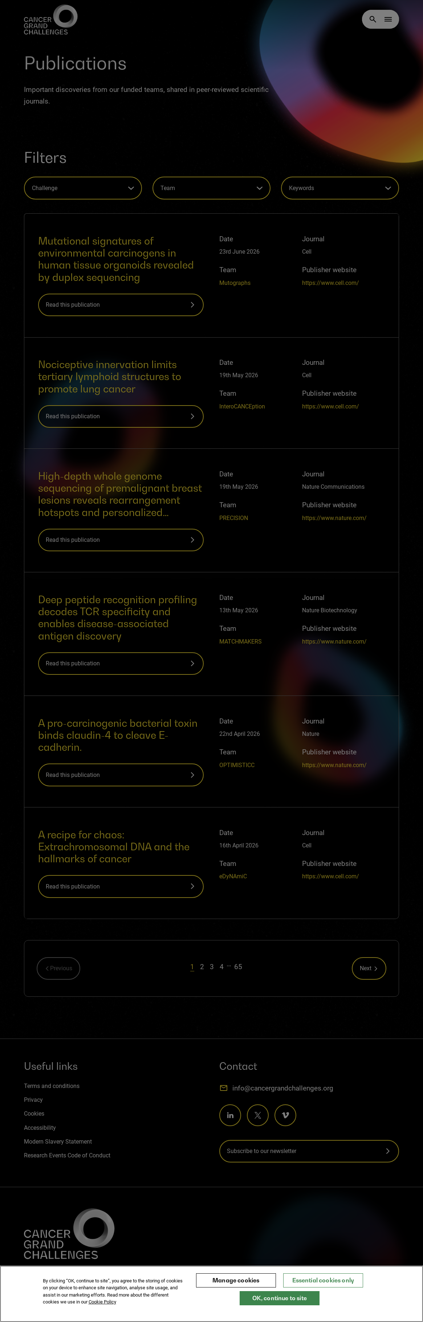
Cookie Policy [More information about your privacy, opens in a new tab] (102, 1302)
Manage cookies (235, 1280)
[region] (211, 1294)
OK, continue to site (279, 1298)
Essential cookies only (323, 1280)
